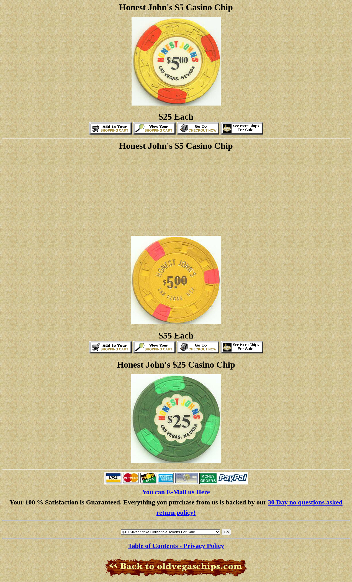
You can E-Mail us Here (176, 492)
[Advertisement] (176, 192)
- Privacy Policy (201, 545)
